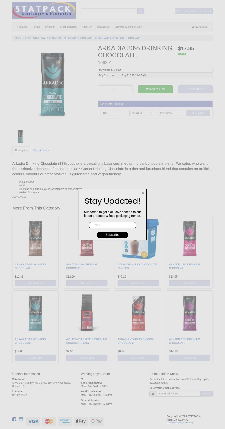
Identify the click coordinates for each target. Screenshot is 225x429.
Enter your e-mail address (164, 388)
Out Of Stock (35, 283)
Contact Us (103, 26)
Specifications (41, 150)
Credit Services (68, 26)
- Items (191, 11)
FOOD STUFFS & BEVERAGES (43, 38)
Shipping (50, 26)
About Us (87, 26)
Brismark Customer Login (128, 26)
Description (21, 150)
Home (18, 38)
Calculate (198, 113)
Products (22, 26)
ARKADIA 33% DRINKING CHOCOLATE (117, 38)
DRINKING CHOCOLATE (78, 38)
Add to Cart (155, 89)
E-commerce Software (176, 423)
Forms (36, 26)
